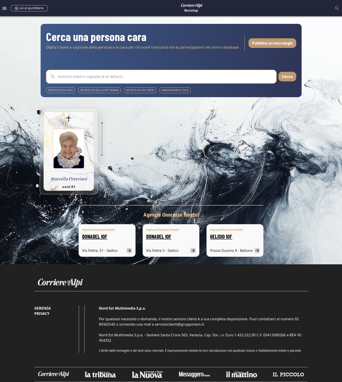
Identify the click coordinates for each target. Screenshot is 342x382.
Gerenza (42, 308)
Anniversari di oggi (175, 90)
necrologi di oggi (60, 90)
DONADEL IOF (94, 236)
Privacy (41, 313)
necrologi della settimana (99, 90)
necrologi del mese (140, 90)
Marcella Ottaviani (68, 178)
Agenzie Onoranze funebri (171, 215)
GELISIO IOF (221, 236)
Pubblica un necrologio (272, 43)
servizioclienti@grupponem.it (179, 324)
